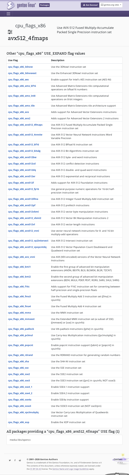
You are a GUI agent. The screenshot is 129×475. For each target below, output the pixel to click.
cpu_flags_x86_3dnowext (22, 73)
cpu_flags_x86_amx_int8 (21, 95)
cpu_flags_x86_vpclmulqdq (23, 412)
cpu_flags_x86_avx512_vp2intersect (28, 240)
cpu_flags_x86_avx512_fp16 (23, 189)
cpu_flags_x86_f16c (19, 286)
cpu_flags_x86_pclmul (20, 335)
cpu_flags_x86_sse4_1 (20, 386)
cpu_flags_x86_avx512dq (22, 170)
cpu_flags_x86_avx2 (19, 118)
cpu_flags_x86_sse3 (19, 380)
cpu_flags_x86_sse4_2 (20, 393)
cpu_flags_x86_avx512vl (21, 224)
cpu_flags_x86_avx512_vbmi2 (24, 218)
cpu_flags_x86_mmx (19, 312)
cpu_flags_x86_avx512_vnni (23, 230)
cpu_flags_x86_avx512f (21, 182)
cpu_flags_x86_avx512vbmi (23, 211)
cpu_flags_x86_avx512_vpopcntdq (27, 247)
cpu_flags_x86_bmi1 (19, 266)
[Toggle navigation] (8, 14)
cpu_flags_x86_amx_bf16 (22, 85)
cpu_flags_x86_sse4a (19, 399)
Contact (118, 459)
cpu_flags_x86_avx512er (21, 176)
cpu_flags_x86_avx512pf (21, 205)
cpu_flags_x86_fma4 (19, 306)
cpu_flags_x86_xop (18, 422)
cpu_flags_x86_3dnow (20, 66)
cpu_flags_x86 (30, 25)
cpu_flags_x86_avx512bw (22, 157)
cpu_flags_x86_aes (18, 79)
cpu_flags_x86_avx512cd (22, 163)
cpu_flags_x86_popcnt (20, 345)
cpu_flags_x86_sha (18, 361)
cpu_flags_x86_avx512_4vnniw (25, 134)
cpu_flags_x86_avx (18, 112)
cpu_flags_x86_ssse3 (19, 406)
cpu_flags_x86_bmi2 (19, 276)
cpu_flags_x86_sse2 (19, 374)
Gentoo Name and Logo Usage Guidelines (70, 469)
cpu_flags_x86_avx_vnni (21, 256)
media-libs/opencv (20, 439)
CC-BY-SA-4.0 (35, 469)
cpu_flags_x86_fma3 (19, 296)
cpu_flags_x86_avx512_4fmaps (25, 124)
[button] (90, 5)
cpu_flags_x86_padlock (21, 328)
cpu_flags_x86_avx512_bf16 (23, 144)
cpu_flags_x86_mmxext (21, 319)
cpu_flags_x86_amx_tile (21, 105)
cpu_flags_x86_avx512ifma (23, 198)
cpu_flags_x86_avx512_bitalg (24, 150)
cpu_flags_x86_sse (18, 367)
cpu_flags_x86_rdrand (20, 355)
